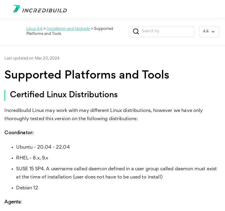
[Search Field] (161, 31)
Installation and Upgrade (68, 29)
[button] (136, 31)
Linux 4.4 (34, 29)
